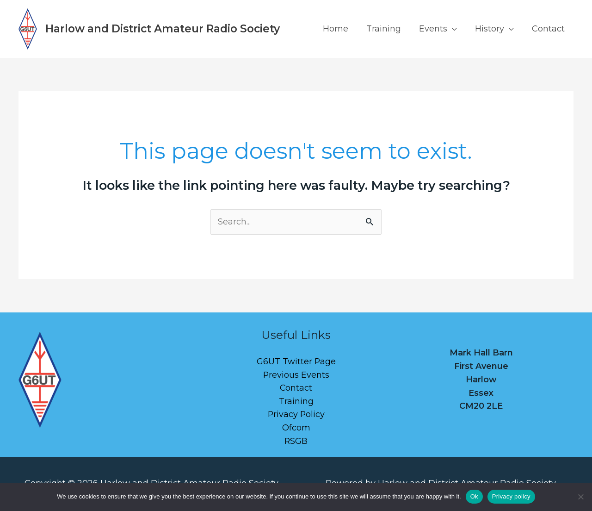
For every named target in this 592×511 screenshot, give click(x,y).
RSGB (296, 441)
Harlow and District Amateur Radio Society (162, 28)
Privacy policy (511, 496)
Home (341, 29)
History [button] (491, 29)
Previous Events (296, 375)
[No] (580, 496)
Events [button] (436, 29)
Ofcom (296, 428)
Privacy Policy (296, 415)
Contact (548, 29)
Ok (474, 496)
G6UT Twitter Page (296, 361)
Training (388, 29)
